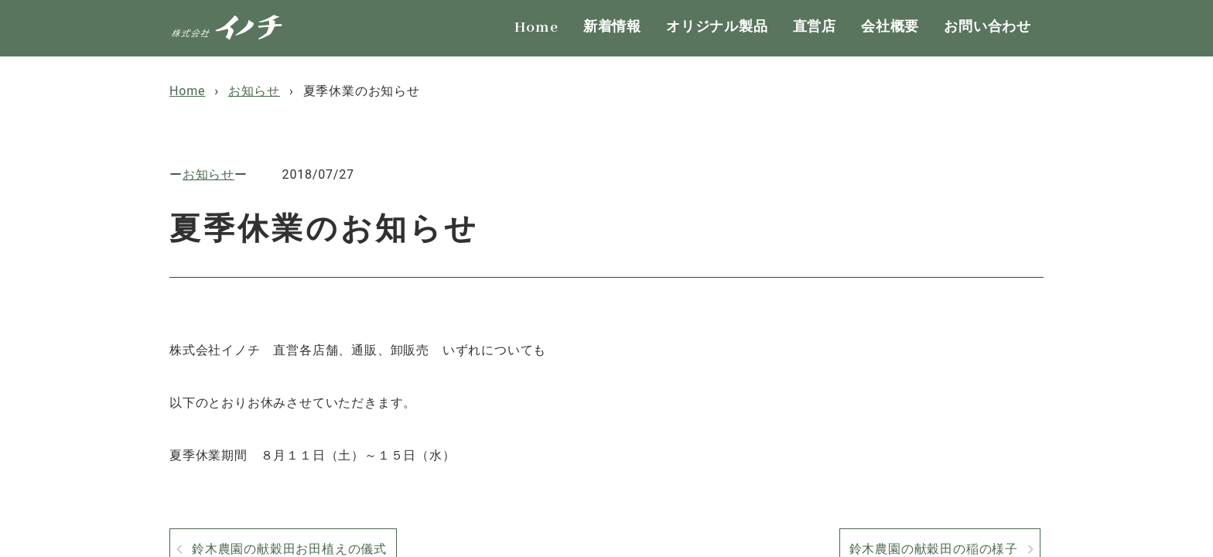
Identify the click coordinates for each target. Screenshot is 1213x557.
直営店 (814, 27)
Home (536, 27)
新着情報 (612, 27)
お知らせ (208, 174)
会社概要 (890, 27)
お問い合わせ (987, 27)
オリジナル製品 (717, 27)
